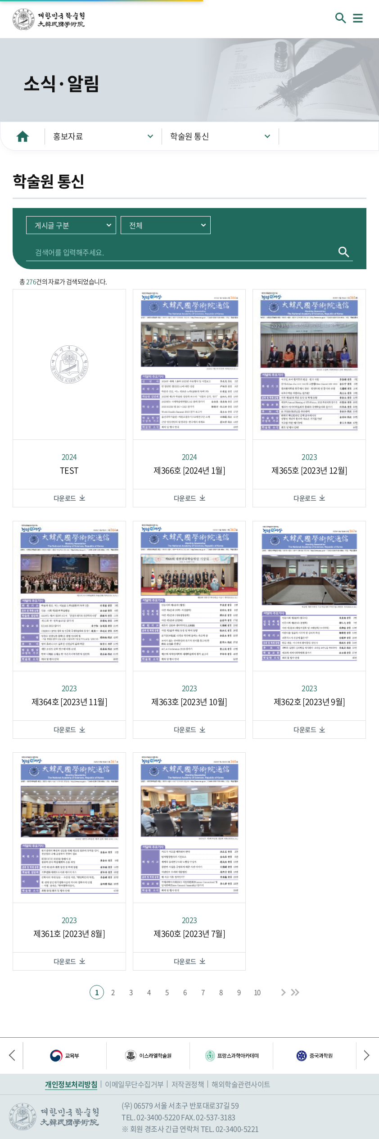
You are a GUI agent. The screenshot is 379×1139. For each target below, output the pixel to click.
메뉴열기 (357, 18)
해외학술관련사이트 (241, 1084)
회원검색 (340, 18)
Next (283, 992)
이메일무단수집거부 (134, 1084)
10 (257, 992)
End (295, 992)
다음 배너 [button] (363, 1055)
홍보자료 (68, 136)
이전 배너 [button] (16, 1055)
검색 (344, 252)
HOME (22, 136)
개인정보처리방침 (71, 1084)
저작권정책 (187, 1084)
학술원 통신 (189, 136)
